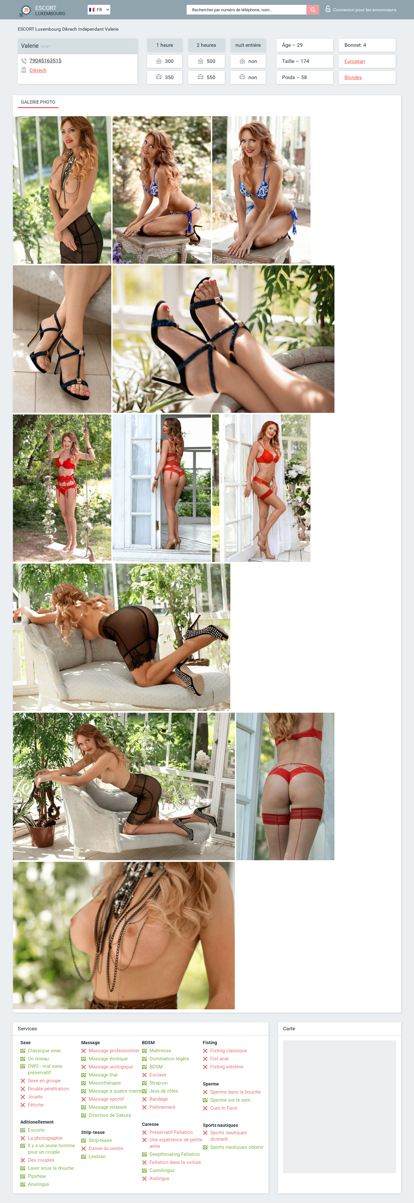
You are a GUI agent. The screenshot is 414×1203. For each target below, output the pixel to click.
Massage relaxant (108, 1107)
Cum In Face (223, 1108)
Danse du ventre (106, 1148)
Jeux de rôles (163, 1091)
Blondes (353, 77)
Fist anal (219, 1059)
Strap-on (158, 1083)
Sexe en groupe (44, 1081)
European (354, 61)
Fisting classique (228, 1051)
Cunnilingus (162, 1170)
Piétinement (162, 1107)
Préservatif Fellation (171, 1132)
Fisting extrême (227, 1067)
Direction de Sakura (110, 1115)
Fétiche (36, 1105)
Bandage (158, 1099)
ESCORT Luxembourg (39, 29)
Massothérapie (105, 1083)
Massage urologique (111, 1067)
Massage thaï (103, 1075)
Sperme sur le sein (230, 1100)
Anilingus (159, 1178)
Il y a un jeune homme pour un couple (51, 1149)
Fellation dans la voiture (175, 1162)
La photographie (45, 1138)
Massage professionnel (114, 1051)
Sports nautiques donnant (228, 1136)
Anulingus (38, 1184)
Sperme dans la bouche (235, 1092)
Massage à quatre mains (115, 1091)
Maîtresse (160, 1051)
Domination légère (169, 1059)
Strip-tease (100, 1140)
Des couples (41, 1160)
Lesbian (97, 1156)
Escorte (36, 1130)
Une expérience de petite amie (175, 1143)
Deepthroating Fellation (174, 1154)
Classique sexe (44, 1051)
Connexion (361, 8)
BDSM (156, 1067)
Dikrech (69, 29)
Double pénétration (48, 1089)
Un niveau (38, 1059)
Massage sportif (106, 1099)
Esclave (157, 1075)
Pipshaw (37, 1176)
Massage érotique (108, 1059)
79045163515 (45, 60)
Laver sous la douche (51, 1168)
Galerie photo (38, 102)
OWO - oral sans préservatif (45, 1069)
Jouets (35, 1097)
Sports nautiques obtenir (237, 1147)
